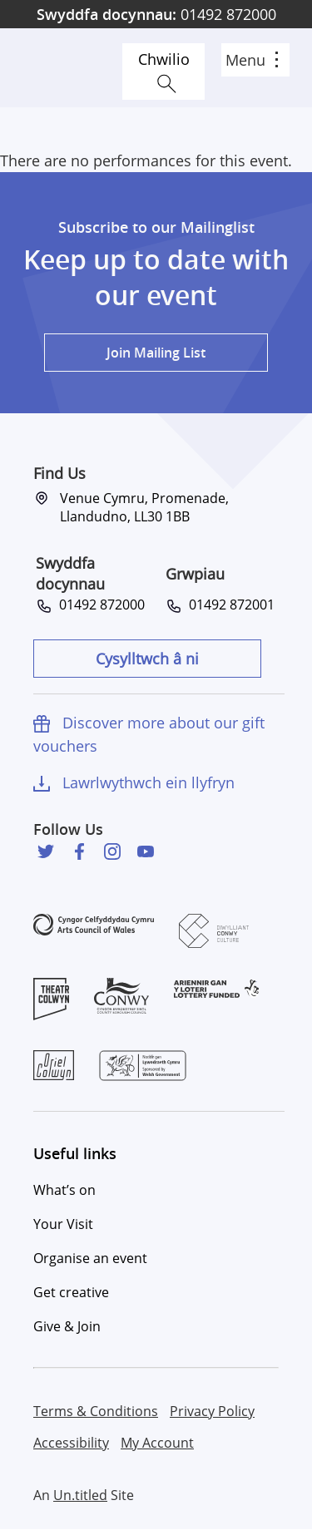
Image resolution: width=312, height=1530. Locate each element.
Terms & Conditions (95, 1411)
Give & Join (67, 1326)
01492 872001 (228, 604)
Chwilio (164, 59)
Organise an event (90, 1258)
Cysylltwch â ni (147, 659)
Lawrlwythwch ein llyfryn (148, 782)
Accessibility (71, 1443)
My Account (157, 1443)
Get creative (71, 1292)
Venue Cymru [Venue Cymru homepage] (72, 68)
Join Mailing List (156, 352)
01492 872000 (156, 14)
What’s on (64, 1190)
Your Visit (63, 1224)
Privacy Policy (212, 1411)
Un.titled (80, 1495)
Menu (251, 60)
